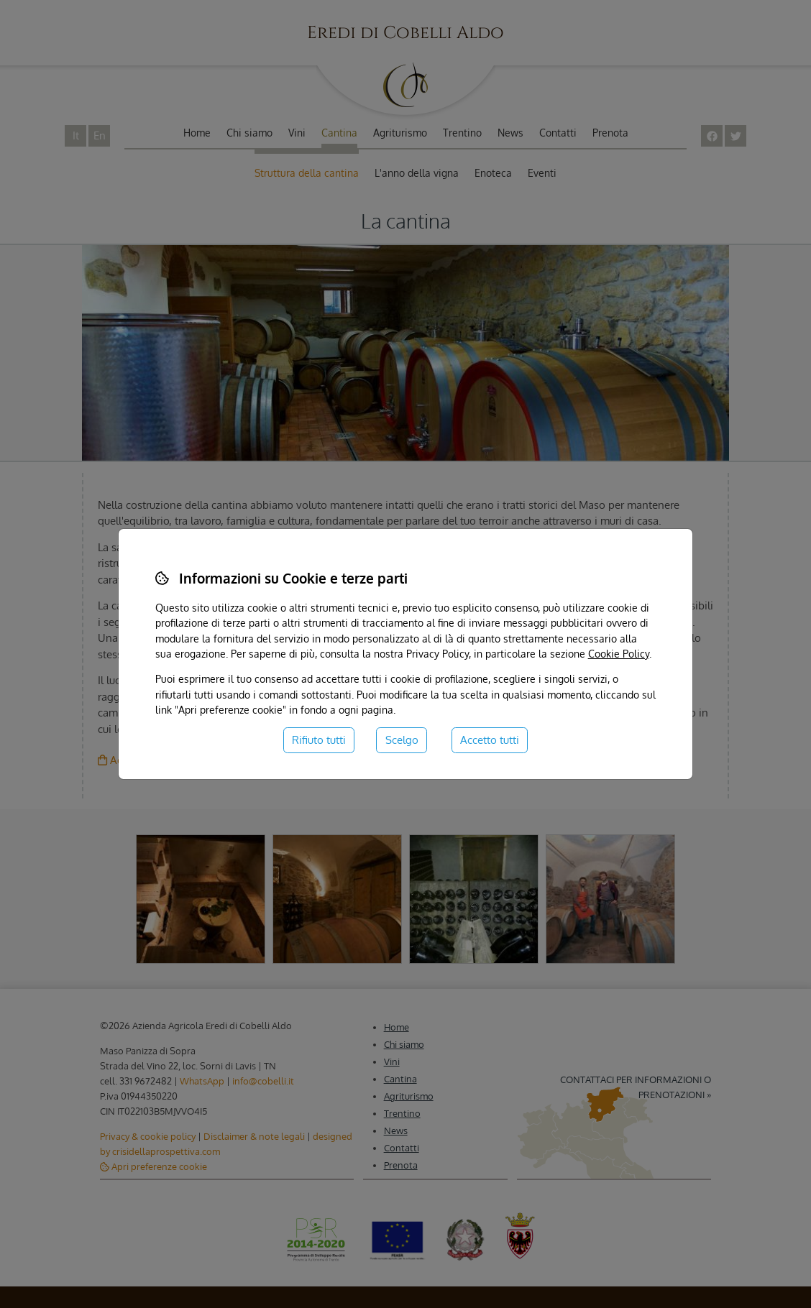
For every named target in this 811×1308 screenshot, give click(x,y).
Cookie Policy (618, 653)
